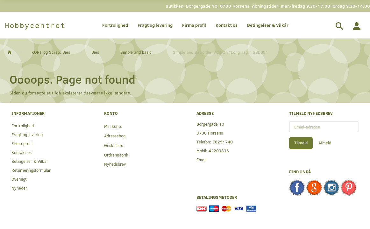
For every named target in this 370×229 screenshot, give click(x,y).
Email (201, 159)
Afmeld (324, 143)
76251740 (222, 141)
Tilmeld (301, 143)
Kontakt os (227, 25)
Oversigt (19, 179)
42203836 (219, 150)
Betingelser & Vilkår (267, 25)
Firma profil (194, 25)
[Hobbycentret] (35, 25)
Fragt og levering (155, 25)
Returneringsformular (31, 170)
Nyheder (19, 188)
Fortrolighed (115, 25)
